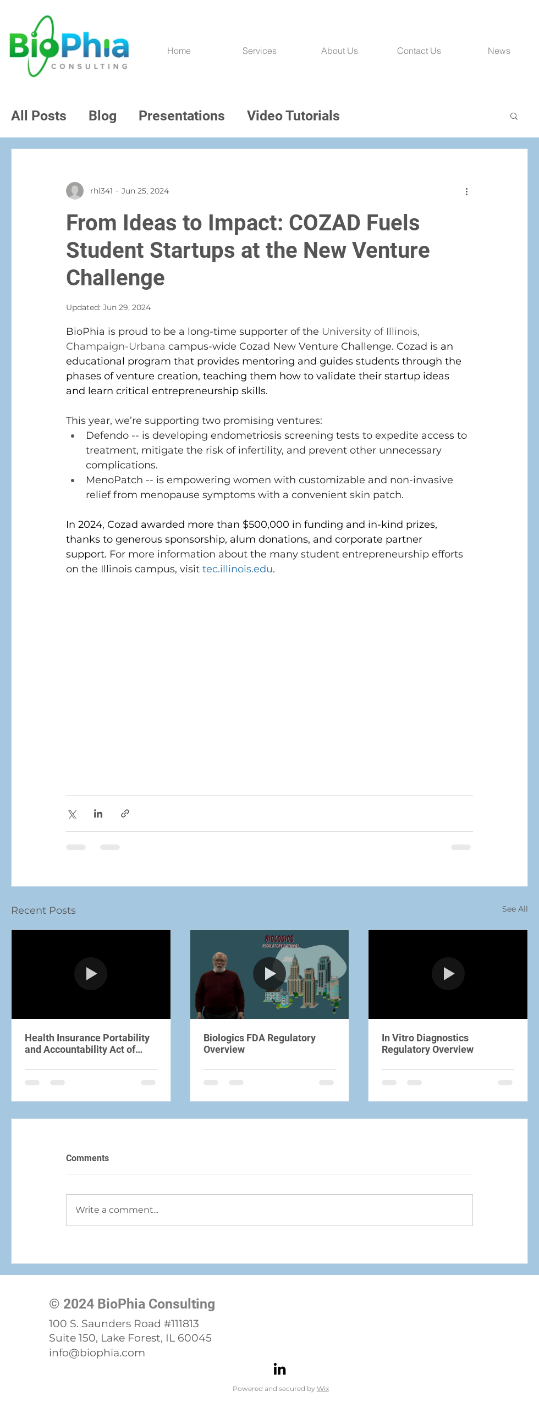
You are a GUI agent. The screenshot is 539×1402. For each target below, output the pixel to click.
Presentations (182, 116)
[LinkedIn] (279, 1368)
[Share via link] (125, 813)
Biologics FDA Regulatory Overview (260, 1043)
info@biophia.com (97, 1352)
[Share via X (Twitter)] (71, 813)
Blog (103, 116)
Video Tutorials (293, 116)
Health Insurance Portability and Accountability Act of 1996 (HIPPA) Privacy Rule (87, 1043)
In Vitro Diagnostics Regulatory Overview (428, 1043)
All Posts (39, 116)
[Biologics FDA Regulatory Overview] (269, 974)
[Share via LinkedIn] (98, 813)
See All (515, 909)
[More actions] (466, 190)
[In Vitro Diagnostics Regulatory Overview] (448, 974)
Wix (323, 1388)
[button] (514, 115)
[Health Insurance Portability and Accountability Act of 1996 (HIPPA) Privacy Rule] (91, 974)
